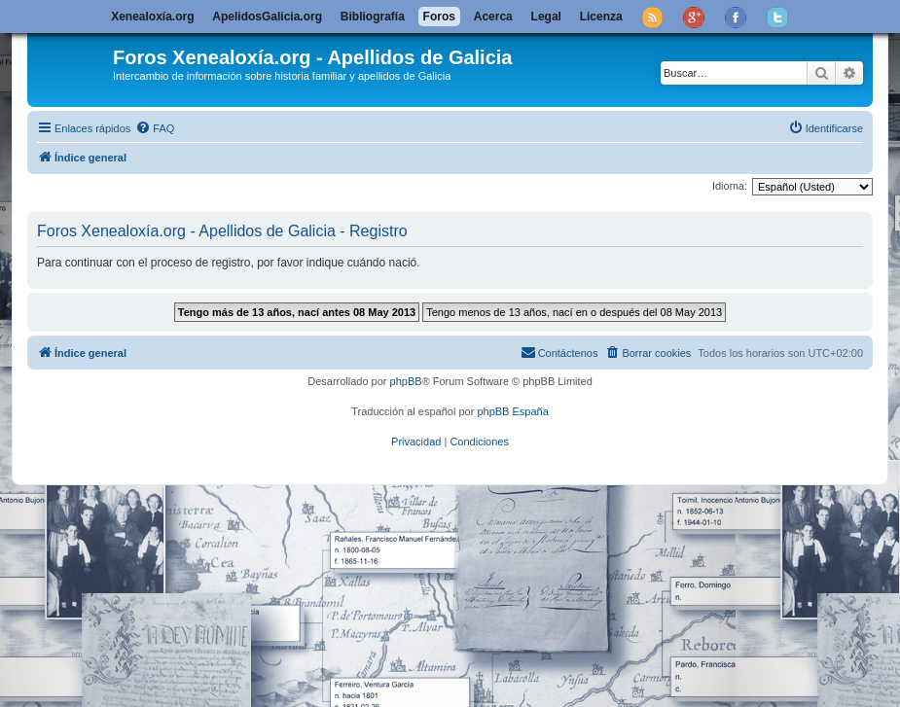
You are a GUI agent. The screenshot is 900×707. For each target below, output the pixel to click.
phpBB (406, 381)
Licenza (601, 16)
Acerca (493, 16)
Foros (439, 16)
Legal (546, 16)
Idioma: (729, 186)
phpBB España (512, 411)
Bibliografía (373, 16)
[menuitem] (154, 128)
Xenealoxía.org (152, 16)
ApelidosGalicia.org (267, 16)
